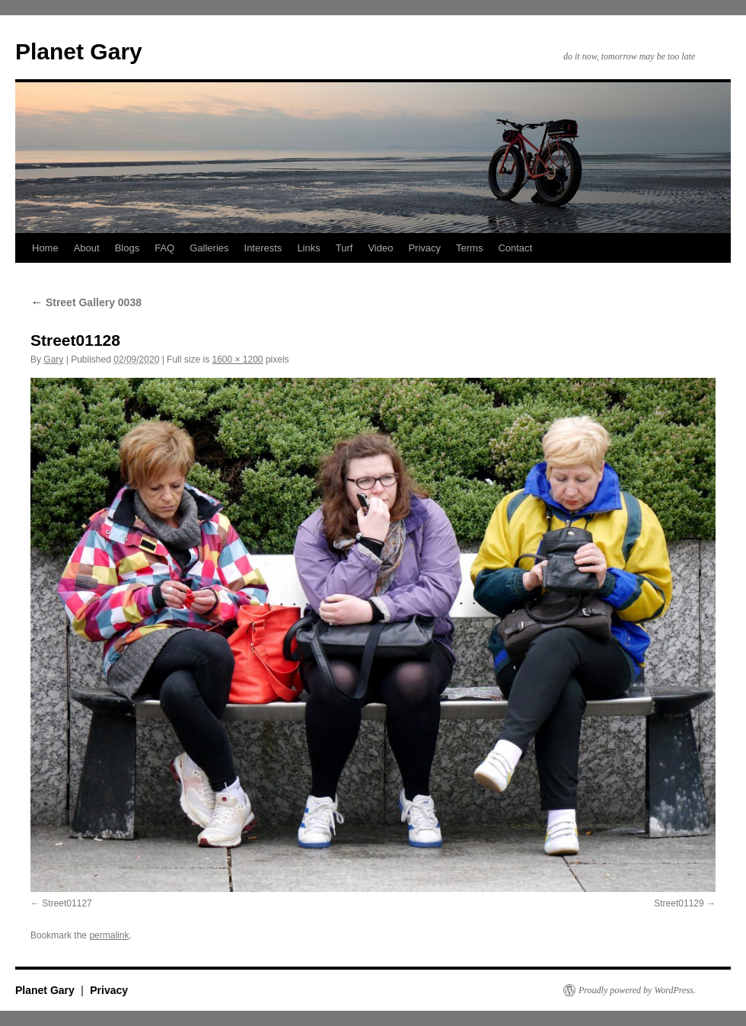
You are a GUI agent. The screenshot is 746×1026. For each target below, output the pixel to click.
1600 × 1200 (237, 359)
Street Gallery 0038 (86, 302)
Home (45, 248)
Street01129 (678, 903)
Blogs (127, 248)
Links (308, 248)
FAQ (164, 248)
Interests (263, 248)
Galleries (209, 248)
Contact (515, 248)
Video (380, 248)
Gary (53, 359)
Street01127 (66, 903)
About (87, 248)
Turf (344, 248)
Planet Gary (78, 51)
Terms (469, 248)
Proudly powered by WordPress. (637, 990)
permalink (109, 935)
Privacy (424, 248)
